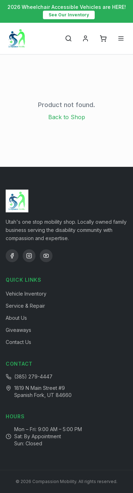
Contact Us (18, 342)
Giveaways (18, 330)
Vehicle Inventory (26, 294)
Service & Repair (25, 306)
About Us (16, 318)
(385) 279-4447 (33, 376)
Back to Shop (66, 117)
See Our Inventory (69, 14)
